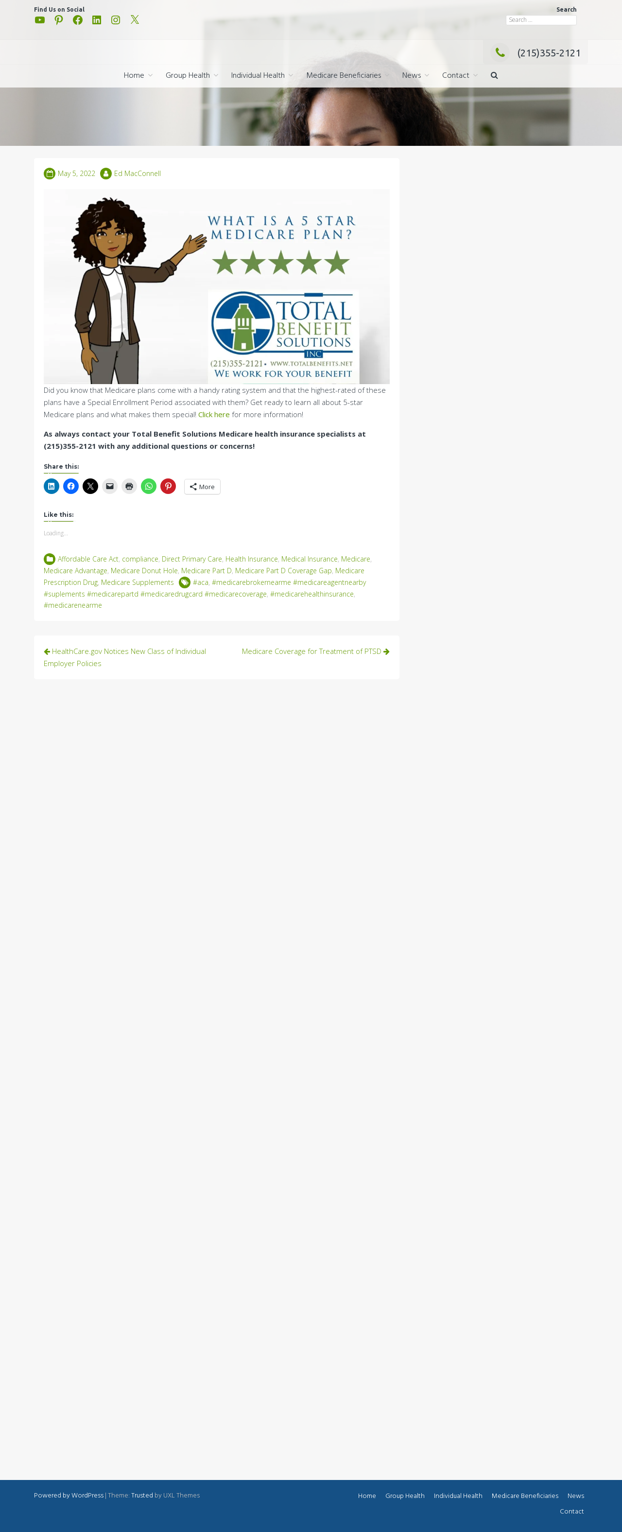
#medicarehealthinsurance (312, 594)
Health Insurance (251, 558)
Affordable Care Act (88, 558)
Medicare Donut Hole (144, 570)
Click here (214, 414)
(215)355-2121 (535, 52)
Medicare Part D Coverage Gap (283, 570)
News (411, 76)
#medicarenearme (73, 605)
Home (134, 76)
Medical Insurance (309, 558)
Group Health (188, 76)
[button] (494, 76)
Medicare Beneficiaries (343, 76)
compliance (140, 558)
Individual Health (258, 76)
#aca (200, 582)
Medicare (355, 558)
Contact (455, 76)
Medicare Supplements (137, 582)
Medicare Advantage (75, 570)
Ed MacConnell (137, 173)
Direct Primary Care (192, 558)
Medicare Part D (206, 570)
